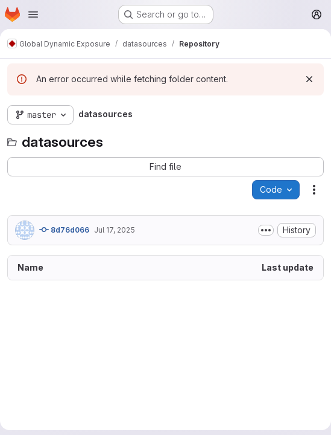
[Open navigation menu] (33, 14)
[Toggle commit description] (266, 230)
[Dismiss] (309, 79)
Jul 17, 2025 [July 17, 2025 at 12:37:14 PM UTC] (114, 229)
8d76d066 (64, 229)
